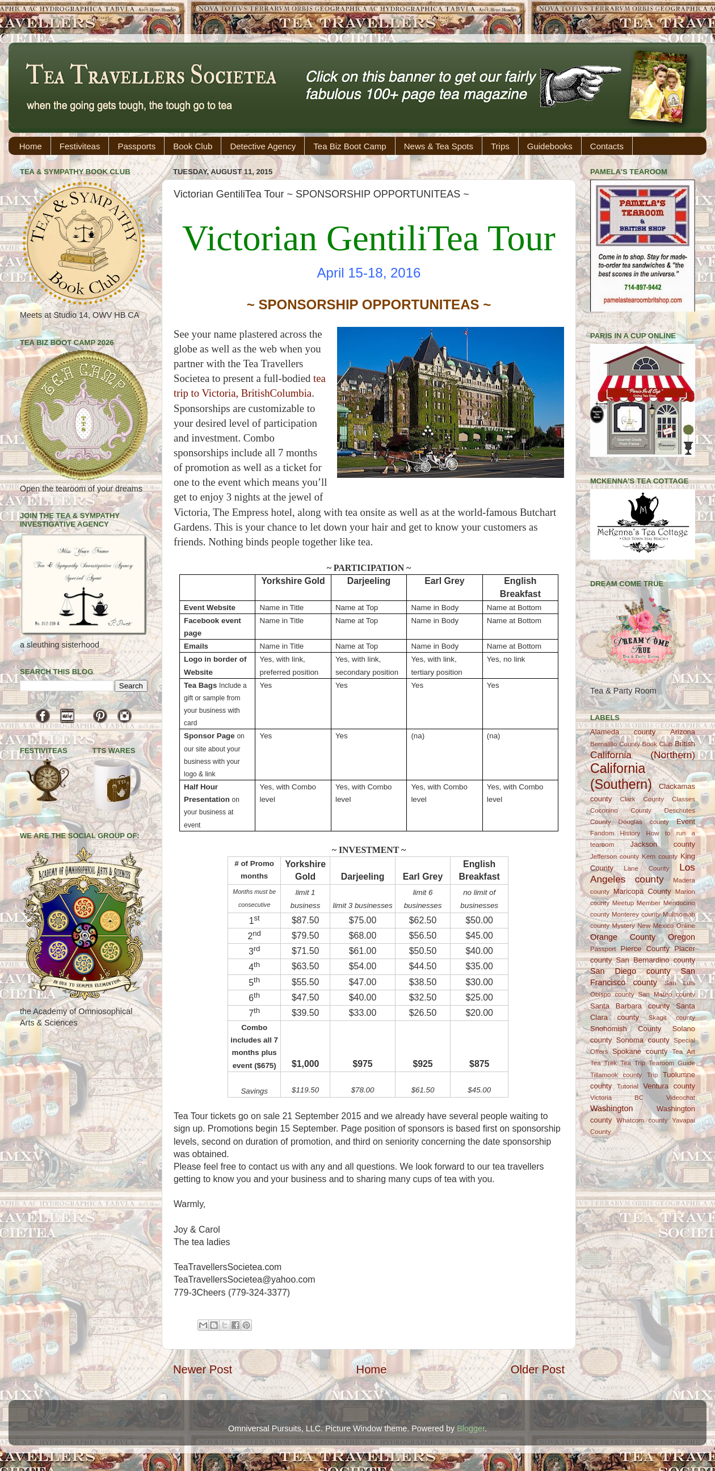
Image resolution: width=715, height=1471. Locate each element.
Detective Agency (263, 146)
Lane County (646, 868)
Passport (603, 948)
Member (649, 903)
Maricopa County (642, 891)
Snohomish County (625, 1028)
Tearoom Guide (672, 1063)
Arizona (682, 732)
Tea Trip (632, 1063)
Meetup (623, 903)
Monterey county (636, 914)
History (630, 833)
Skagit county (672, 1017)
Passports (136, 146)
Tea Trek (603, 1063)
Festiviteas (80, 146)
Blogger (471, 1428)
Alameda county (622, 732)
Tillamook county (616, 1074)
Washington (611, 1108)
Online (685, 925)
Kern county (660, 856)
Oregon (681, 937)
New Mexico (655, 925)
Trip (652, 1074)
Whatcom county (641, 1120)
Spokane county (639, 1051)
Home (30, 146)
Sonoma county (643, 1040)
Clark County (642, 799)
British (685, 743)
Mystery (623, 925)
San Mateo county (667, 994)
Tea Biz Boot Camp (349, 146)
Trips (500, 146)
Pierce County (645, 948)
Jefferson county (614, 856)
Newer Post (202, 1369)
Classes (683, 799)
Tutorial (627, 1086)
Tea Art (683, 1051)
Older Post (538, 1369)
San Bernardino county (655, 960)
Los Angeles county (642, 873)
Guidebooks (550, 146)
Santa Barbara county (630, 1006)
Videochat (680, 1097)
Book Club (192, 146)
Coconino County (620, 810)
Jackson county (662, 844)
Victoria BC (617, 1097)
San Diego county (630, 971)
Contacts (607, 146)
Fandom (602, 833)
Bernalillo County (615, 744)
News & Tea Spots (438, 146)
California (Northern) (642, 754)
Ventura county (669, 1086)
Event (685, 821)
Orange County (622, 937)
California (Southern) (621, 776)
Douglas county (644, 821)
